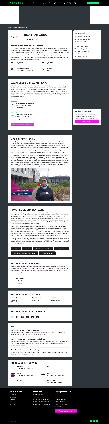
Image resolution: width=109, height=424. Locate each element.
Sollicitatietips (61, 3)
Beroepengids (44, 3)
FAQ (78, 53)
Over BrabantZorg (82, 41)
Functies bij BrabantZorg (83, 44)
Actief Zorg (51, 380)
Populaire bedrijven (82, 56)
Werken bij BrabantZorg (83, 36)
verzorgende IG (33, 218)
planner (47, 240)
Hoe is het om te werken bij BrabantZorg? (25, 350)
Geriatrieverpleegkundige (43, 248)
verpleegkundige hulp (44, 220)
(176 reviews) (25, 375)
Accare (19, 380)
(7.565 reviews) (55, 375)
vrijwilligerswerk (55, 91)
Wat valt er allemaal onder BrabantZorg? (25, 330)
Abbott (49, 373)
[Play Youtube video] (40, 184)
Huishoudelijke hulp (47, 253)
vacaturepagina (19, 96)
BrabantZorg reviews (82, 46)
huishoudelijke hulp (16, 216)
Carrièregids (52, 3)
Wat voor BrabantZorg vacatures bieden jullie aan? (28, 339)
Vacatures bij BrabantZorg (84, 39)
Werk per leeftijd (71, 3)
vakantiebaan (41, 91)
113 (48, 366)
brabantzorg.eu (55, 300)
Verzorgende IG (61, 248)
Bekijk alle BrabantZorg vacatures (22, 124)
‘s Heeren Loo (21, 366)
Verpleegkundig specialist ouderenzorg (24, 253)
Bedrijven (36, 3)
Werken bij (16, 27)
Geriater (16, 248)
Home (30, 3)
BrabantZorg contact (82, 49)
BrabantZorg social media (84, 51)
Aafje (19, 373)
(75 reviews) (54, 382)
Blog (79, 3)
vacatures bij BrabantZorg (18, 345)
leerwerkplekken (60, 89)
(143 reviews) (25, 368)
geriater (66, 231)
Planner (27, 248)
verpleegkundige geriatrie (44, 231)
